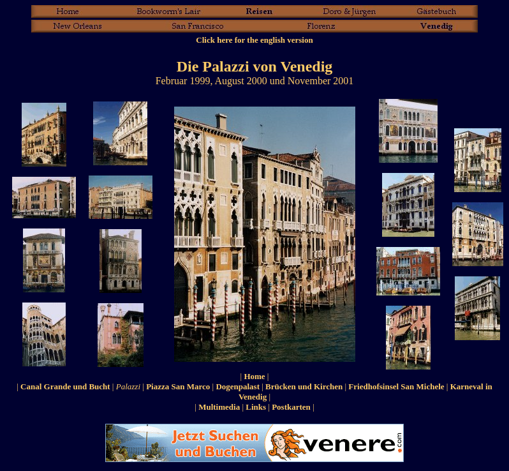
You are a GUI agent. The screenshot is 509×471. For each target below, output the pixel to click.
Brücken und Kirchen (304, 386)
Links (256, 407)
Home (254, 376)
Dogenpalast (238, 386)
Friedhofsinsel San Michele (396, 386)
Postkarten (291, 407)
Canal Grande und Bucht (65, 386)
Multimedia (219, 407)
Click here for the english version (254, 40)
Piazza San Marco (178, 386)
